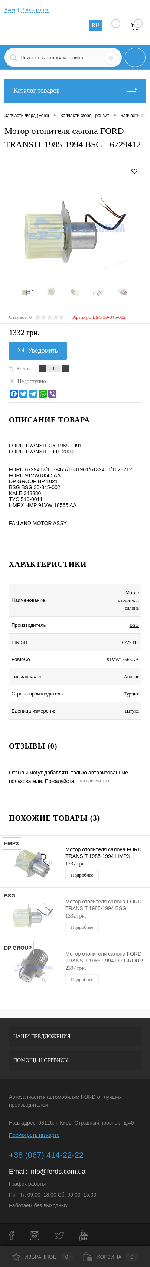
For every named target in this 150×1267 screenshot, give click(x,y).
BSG (134, 625)
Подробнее (82, 875)
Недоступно (27, 381)
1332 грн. (75, 916)
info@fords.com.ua (57, 1171)
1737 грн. (75, 864)
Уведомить (38, 350)
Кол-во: (25, 368)
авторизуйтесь (94, 780)
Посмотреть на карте (34, 1135)
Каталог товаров (75, 91)
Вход (9, 9)
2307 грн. (75, 968)
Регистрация (35, 9)
